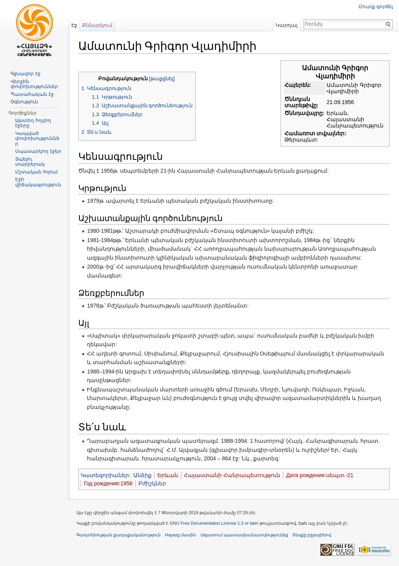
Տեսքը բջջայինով (311, 534)
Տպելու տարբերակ (30, 161)
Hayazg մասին (180, 534)
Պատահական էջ (32, 94)
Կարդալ (286, 25)
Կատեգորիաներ (105, 475)
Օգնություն (24, 101)
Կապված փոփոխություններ (37, 139)
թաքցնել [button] (161, 78)
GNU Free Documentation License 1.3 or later (213, 523)
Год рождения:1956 (108, 483)
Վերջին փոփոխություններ (34, 84)
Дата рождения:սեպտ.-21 (319, 475)
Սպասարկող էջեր (38, 151)
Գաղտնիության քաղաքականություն (118, 534)
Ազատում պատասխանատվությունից (244, 534)
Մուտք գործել (375, 6)
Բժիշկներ (152, 483)
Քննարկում (97, 25)
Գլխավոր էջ (25, 73)
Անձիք (142, 475)
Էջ (74, 25)
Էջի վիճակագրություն (38, 182)
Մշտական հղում (36, 172)
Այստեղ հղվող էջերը (33, 123)
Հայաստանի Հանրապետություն (232, 475)
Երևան (167, 475)
